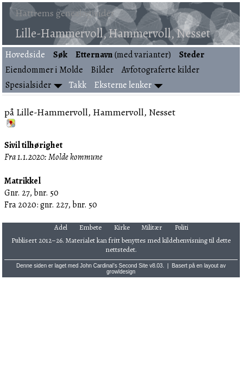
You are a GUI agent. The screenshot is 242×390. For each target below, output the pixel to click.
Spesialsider (28, 85)
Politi (181, 227)
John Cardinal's (98, 266)
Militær (152, 227)
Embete (90, 227)
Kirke (122, 227)
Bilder (102, 70)
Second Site (133, 266)
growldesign (120, 272)
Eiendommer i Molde (44, 70)
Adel (60, 227)
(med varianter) (123, 55)
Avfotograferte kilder (160, 70)
